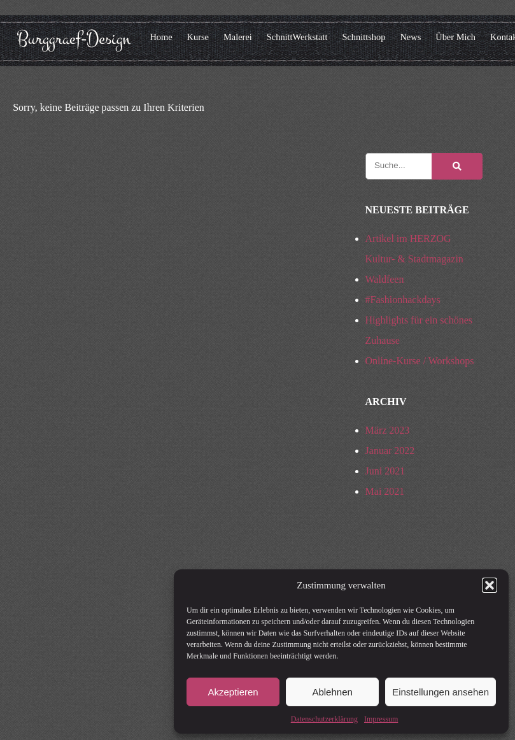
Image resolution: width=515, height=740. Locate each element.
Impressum (381, 719)
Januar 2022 (390, 450)
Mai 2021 (385, 491)
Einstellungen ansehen (440, 692)
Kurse (198, 37)
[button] (489, 585)
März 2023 (387, 430)
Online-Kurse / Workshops (419, 360)
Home (161, 37)
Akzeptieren (233, 692)
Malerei (237, 37)
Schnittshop (363, 37)
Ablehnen (332, 692)
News (410, 37)
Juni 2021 (385, 471)
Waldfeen (384, 279)
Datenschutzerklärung (324, 719)
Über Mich (455, 37)
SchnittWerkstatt (297, 37)
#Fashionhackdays (403, 299)
